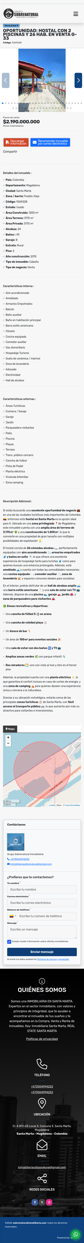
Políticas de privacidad (42, 1039)
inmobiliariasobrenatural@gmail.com (31, 864)
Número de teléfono (19, 909)
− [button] (8, 743)
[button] (2, 103)
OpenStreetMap (72, 805)
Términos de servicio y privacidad (53, 959)
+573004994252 (19, 859)
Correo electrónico (18, 896)
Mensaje (12, 922)
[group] (42, 80)
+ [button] (8, 738)
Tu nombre (13, 882)
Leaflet (52, 805)
